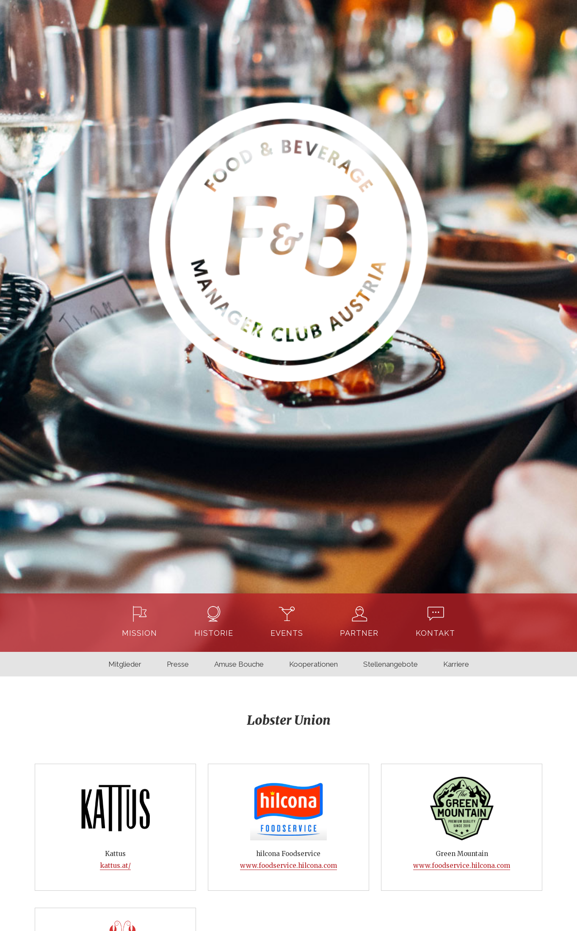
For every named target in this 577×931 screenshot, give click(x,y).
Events (287, 633)
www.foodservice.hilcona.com (288, 866)
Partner (359, 633)
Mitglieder (124, 664)
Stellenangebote (390, 664)
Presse (178, 664)
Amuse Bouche (239, 664)
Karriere (456, 664)
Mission (139, 633)
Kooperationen (313, 664)
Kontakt (435, 633)
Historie (213, 633)
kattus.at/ (115, 866)
